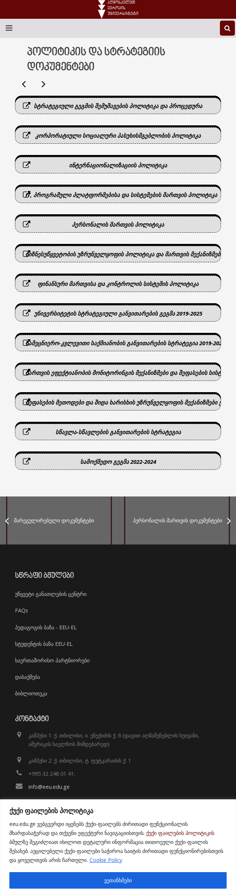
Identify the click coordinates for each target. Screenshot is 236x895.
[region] (118, 847)
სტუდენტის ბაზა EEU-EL (44, 643)
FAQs (21, 610)
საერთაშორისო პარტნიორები (52, 660)
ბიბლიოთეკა (31, 693)
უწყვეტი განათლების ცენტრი (51, 593)
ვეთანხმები (118, 880)
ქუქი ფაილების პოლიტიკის (180, 832)
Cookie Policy (106, 859)
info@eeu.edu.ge (49, 786)
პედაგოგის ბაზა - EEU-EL (46, 627)
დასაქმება (27, 676)
